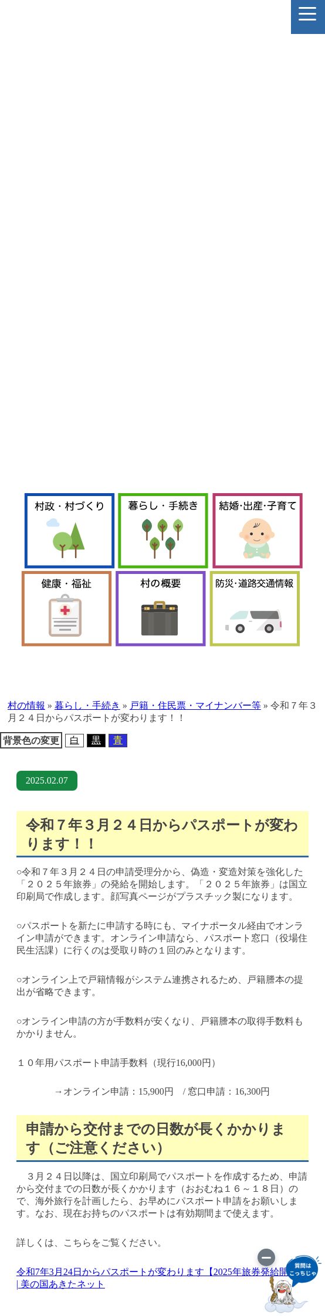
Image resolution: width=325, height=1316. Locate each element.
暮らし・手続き (87, 705)
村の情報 (26, 705)
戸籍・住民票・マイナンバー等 (195, 705)
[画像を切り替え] (266, 1257)
